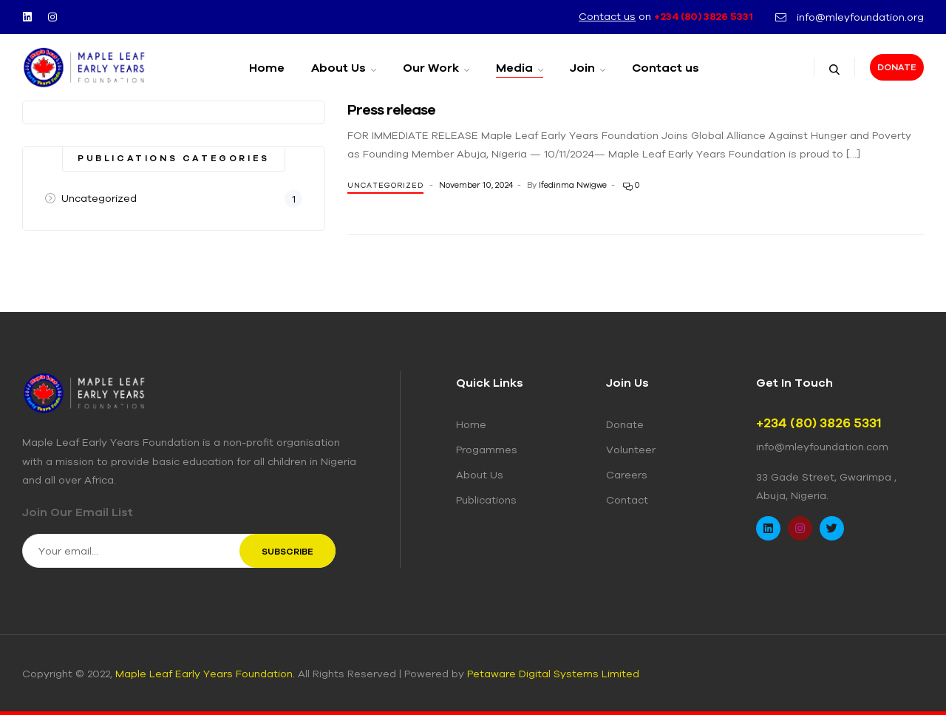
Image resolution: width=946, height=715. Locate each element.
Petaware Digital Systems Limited (553, 674)
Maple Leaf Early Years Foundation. (205, 674)
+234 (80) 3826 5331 (703, 16)
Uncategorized (385, 185)
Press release (391, 109)
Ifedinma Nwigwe (573, 184)
